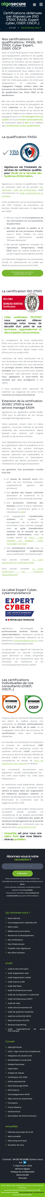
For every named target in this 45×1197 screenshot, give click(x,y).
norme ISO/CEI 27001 (26, 827)
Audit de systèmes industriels (20, 1012)
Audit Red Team (15, 986)
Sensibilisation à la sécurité (19, 1060)
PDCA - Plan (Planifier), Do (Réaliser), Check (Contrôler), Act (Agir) (25, 540)
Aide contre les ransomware (20, 1099)
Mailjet (30, 890)
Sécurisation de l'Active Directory (22, 1116)
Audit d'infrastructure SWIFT (20, 999)
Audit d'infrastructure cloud (20, 990)
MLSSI (22, 884)
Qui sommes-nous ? (31, 27)
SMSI (23, 512)
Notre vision (13, 927)
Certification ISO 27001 (17, 1077)
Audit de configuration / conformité (23, 995)
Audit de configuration (25, 190)
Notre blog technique (17, 1141)
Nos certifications (15, 940)
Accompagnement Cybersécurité (22, 923)
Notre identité (14, 918)
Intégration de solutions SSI (20, 1056)
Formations (13, 1103)
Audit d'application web (18, 973)
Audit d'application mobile (19, 977)
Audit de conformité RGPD (19, 1016)
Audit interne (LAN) (16, 982)
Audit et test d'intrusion (18, 969)
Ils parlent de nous (16, 1145)
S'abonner (22, 873)
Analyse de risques (16, 1073)
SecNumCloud (14, 1112)
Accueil (12, 27)
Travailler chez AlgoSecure (19, 948)
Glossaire (22, 1178)
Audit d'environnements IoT (20, 1008)
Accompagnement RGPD (19, 1094)
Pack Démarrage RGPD (18, 1086)
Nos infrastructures (16, 944)
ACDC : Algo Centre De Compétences (24, 1051)
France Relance (14, 1107)
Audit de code (14, 1003)
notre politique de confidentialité (31, 1192)
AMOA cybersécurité (17, 1081)
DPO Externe (13, 1090)
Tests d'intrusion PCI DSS (18, 1020)
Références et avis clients (19, 931)
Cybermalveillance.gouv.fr (25, 640)
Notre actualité (14, 1136)
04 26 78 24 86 (20, 1159)
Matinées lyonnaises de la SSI (20, 1132)
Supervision (13, 1069)
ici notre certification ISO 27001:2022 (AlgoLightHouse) (22, 571)
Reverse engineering (17, 1025)
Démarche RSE (22, 1175)
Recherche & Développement (21, 935)
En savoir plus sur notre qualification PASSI (23, 273)
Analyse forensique (16, 1064)
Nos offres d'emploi (16, 953)
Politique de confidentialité (22, 1172)
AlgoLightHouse (15, 1047)
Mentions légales (22, 1169)
